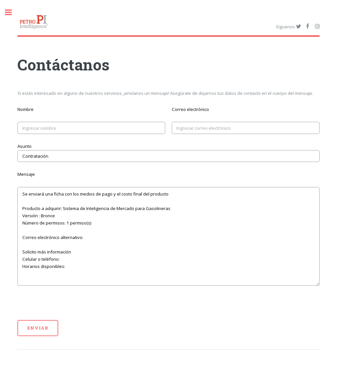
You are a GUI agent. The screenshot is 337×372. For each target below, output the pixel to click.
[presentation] (67, 307)
